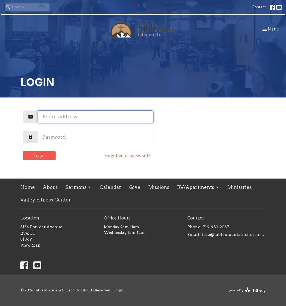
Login (39, 155)
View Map (30, 245)
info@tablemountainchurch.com (234, 234)
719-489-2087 (216, 227)
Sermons (78, 187)
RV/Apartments (198, 187)
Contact (259, 7)
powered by (247, 290)
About (50, 187)
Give (134, 187)
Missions (158, 187)
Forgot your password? (127, 155)
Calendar (110, 187)
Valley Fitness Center (45, 200)
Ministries (239, 187)
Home (27, 187)
